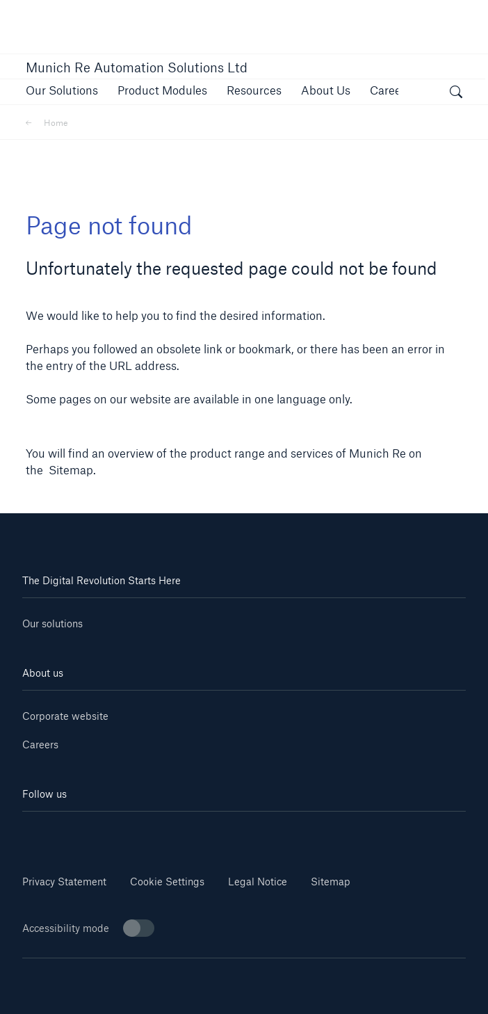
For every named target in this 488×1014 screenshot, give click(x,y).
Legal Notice (257, 881)
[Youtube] (133, 832)
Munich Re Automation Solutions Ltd (136, 67)
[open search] (456, 93)
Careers (40, 744)
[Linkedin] (59, 832)
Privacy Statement (64, 881)
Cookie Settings (167, 881)
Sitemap (330, 881)
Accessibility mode (88, 928)
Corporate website (65, 716)
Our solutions (52, 623)
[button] (62, 90)
